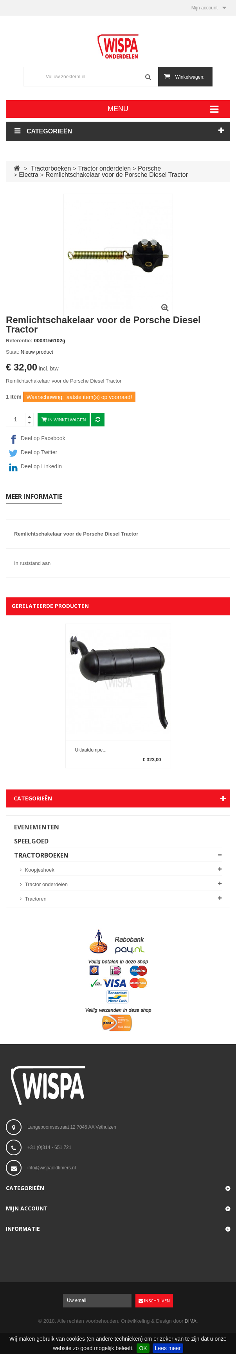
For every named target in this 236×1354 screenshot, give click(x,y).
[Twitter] (118, 453)
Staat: (12, 352)
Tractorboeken (41, 855)
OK (143, 1348)
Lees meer (168, 1348)
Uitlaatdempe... (91, 749)
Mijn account (27, 1208)
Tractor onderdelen (45, 884)
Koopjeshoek (38, 870)
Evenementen (36, 827)
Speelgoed (31, 841)
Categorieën (33, 798)
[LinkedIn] (118, 467)
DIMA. (191, 1321)
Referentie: (19, 340)
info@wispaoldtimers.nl (51, 1168)
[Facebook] (118, 439)
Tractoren (35, 899)
